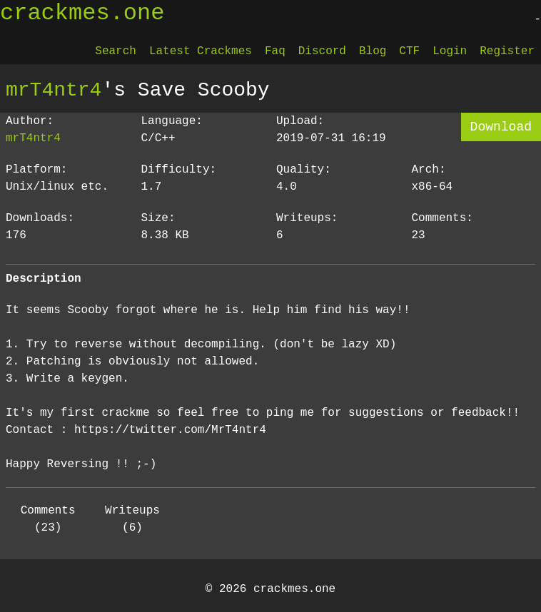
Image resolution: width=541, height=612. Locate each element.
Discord (322, 51)
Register (507, 51)
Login (450, 51)
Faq (275, 51)
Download (501, 127)
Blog (372, 51)
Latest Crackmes (200, 51)
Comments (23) (48, 519)
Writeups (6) (132, 519)
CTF (409, 51)
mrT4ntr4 (53, 89)
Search (115, 51)
